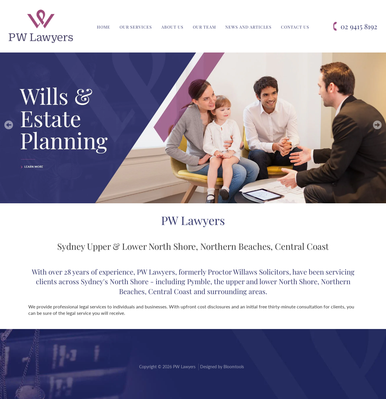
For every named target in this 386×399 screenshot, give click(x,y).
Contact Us (295, 27)
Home (103, 27)
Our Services (136, 27)
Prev (8, 124)
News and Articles (248, 27)
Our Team (204, 27)
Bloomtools (233, 367)
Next (377, 124)
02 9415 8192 (359, 26)
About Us (172, 27)
